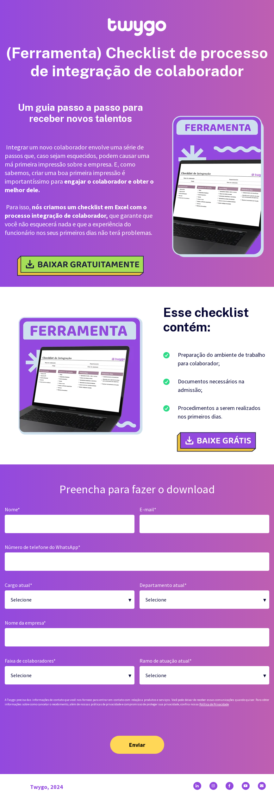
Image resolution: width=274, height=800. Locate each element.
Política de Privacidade (214, 704)
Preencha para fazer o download (137, 489)
